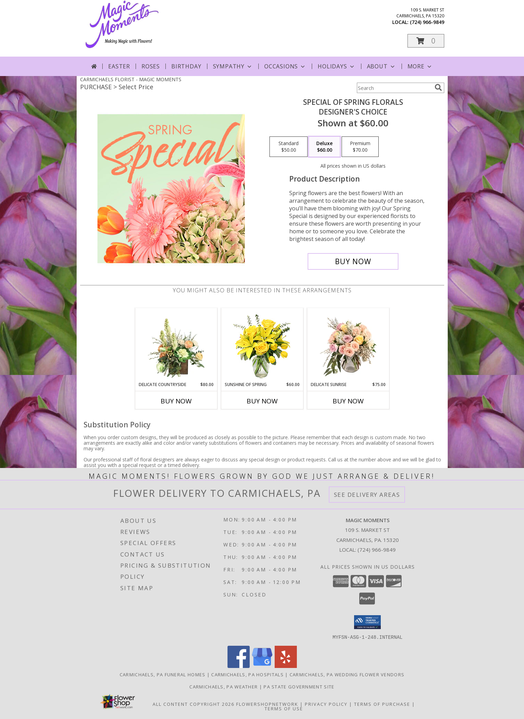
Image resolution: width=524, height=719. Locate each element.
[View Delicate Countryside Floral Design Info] (176, 345)
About (381, 66)
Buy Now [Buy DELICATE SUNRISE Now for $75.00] (348, 401)
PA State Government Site (299, 686)
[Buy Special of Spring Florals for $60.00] (353, 261)
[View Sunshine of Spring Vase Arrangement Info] (262, 345)
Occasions (285, 66)
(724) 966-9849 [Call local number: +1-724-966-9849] (427, 22)
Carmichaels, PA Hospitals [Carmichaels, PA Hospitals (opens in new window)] (247, 674)
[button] (425, 41)
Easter (119, 66)
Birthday (186, 66)
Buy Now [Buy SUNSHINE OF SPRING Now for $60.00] (262, 401)
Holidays (336, 66)
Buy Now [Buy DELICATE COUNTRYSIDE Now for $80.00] (176, 401)
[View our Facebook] (238, 665)
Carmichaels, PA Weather (223, 686)
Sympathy (233, 66)
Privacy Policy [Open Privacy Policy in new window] (326, 704)
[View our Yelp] (286, 665)
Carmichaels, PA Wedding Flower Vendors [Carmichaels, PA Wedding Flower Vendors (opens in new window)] (347, 674)
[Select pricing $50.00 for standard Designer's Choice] (288, 147)
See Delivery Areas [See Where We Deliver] (367, 495)
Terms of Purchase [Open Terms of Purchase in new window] (382, 704)
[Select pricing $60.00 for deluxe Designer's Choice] (324, 147)
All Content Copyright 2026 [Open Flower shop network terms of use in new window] (193, 704)
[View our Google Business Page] (262, 665)
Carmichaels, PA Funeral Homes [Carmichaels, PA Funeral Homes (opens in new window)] (163, 674)
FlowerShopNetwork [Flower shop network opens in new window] (267, 704)
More (420, 66)
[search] (438, 87)
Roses (150, 66)
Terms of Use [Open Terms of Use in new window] (284, 708)
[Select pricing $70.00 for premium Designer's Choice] (360, 147)
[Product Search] (394, 88)
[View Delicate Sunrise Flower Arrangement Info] (348, 345)
